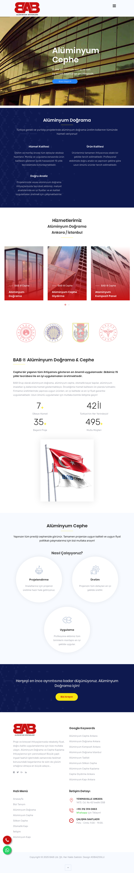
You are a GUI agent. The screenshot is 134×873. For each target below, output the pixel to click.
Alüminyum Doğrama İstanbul (85, 752)
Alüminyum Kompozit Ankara (84, 746)
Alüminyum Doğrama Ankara (84, 741)
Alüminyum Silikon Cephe (83, 763)
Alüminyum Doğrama (24, 809)
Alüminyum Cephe (23, 815)
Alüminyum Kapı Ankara (82, 779)
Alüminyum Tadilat (79, 757)
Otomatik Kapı (20, 826)
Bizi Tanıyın (19, 804)
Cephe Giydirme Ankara (82, 774)
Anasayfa (18, 799)
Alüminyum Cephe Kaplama (84, 768)
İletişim (17, 831)
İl (99, 406)
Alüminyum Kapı (22, 837)
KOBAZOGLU (97, 857)
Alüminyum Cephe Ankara (83, 736)
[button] (65, 304)
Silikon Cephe (20, 820)
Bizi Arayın (67, 696)
